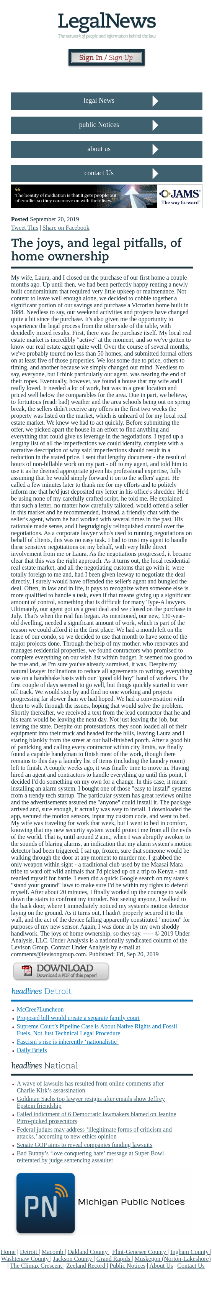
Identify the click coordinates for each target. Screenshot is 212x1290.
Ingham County (190, 1252)
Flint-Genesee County (140, 1252)
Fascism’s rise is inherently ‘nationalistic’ (68, 1041)
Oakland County (88, 1252)
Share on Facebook (66, 227)
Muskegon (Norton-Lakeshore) (172, 1258)
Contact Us (191, 1265)
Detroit (29, 1252)
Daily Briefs (32, 1050)
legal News (99, 100)
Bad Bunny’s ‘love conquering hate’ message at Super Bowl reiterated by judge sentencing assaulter (90, 1156)
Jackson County (73, 1258)
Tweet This (24, 227)
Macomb (53, 1252)
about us (99, 149)
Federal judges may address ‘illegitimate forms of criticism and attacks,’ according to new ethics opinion (94, 1133)
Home (8, 1252)
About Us (161, 1265)
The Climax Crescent (37, 1265)
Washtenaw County (25, 1258)
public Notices (99, 125)
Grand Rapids (114, 1258)
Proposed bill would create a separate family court (78, 1018)
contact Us (99, 173)
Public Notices (127, 1265)
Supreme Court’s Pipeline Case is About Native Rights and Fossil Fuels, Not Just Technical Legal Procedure (97, 1029)
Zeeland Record (86, 1265)
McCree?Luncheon (40, 1009)
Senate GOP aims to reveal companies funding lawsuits (84, 1145)
